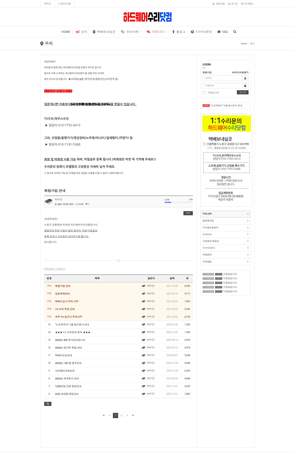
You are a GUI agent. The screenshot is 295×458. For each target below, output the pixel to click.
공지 (81, 32)
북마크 (47, 3)
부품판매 (207, 254)
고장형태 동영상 (211, 241)
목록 (188, 213)
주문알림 (207, 261)
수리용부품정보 (210, 227)
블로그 (178, 32)
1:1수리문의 (201, 32)
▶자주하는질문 (76, 79)
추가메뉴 (247, 3)
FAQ (222, 32)
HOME (66, 32)
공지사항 (207, 214)
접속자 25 (64, 3)
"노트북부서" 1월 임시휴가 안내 (226, 105)
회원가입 (218, 3)
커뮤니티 (155, 32)
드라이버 (207, 234)
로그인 (233, 3)
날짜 (172, 278)
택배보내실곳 (104, 32)
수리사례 (129, 32)
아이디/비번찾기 (240, 72)
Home (244, 43)
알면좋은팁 (208, 220)
